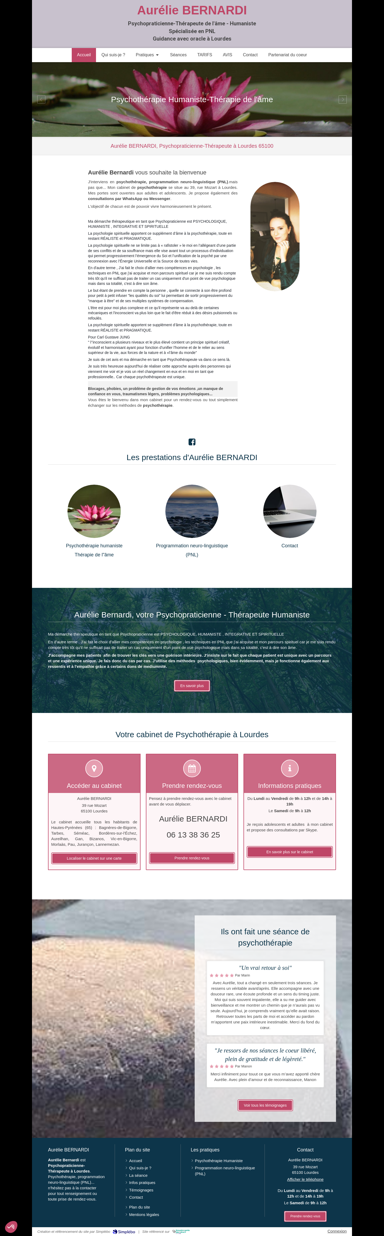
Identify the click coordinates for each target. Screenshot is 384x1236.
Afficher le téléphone (305, 1179)
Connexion (337, 1231)
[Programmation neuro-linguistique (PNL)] (192, 511)
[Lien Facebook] (192, 440)
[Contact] (290, 511)
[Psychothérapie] (94, 511)
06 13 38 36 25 (193, 834)
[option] (192, 99)
